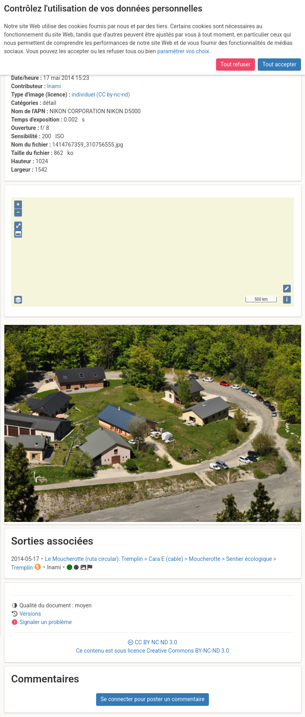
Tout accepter (280, 64)
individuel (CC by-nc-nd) (100, 94)
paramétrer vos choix (183, 51)
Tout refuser (235, 64)
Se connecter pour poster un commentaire (152, 699)
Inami (54, 86)
